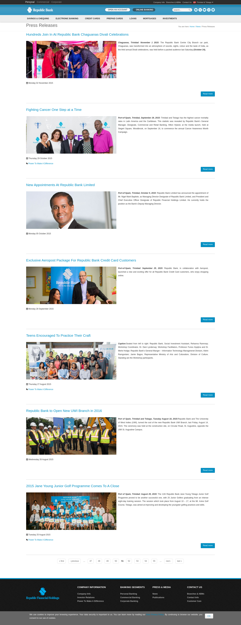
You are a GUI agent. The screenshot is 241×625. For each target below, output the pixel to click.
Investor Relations (86, 597)
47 (91, 561)
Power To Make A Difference (40, 163)
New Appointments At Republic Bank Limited (60, 185)
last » (179, 561)
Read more (208, 94)
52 (129, 561)
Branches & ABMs (173, 2)
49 (107, 561)
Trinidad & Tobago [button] (205, 2)
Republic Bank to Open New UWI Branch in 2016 (64, 411)
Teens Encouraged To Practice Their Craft (58, 335)
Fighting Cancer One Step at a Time (54, 110)
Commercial (43, 2)
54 (146, 561)
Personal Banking (128, 594)
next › (168, 561)
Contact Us (187, 2)
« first (61, 561)
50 (116, 561)
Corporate (56, 2)
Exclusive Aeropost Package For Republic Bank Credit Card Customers (81, 260)
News (198, 27)
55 (154, 561)
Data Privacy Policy (155, 614)
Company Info (159, 2)
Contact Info (193, 597)
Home (192, 27)
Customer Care (194, 601)
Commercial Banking (130, 597)
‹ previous (74, 561)
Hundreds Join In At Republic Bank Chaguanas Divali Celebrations (77, 34)
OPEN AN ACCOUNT (117, 10)
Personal (30, 2)
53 (137, 561)
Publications (158, 597)
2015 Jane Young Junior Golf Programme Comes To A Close (72, 486)
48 (99, 561)
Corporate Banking (129, 601)
